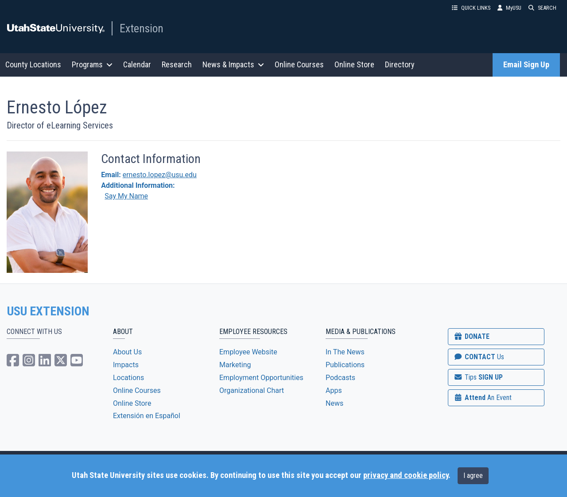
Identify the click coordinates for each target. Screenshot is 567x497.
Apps (334, 390)
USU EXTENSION (48, 311)
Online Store (354, 64)
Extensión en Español (146, 416)
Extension (141, 28)
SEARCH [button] (542, 7)
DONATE (471, 336)
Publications (345, 365)
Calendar (137, 64)
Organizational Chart (251, 390)
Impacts (126, 365)
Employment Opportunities (261, 377)
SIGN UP (478, 377)
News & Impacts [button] (233, 64)
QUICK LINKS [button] (471, 7)
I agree (473, 475)
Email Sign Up (526, 65)
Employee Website (248, 352)
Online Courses (299, 64)
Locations (128, 377)
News (334, 403)
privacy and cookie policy (405, 475)
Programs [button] (92, 64)
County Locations (33, 64)
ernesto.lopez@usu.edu (160, 175)
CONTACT (479, 357)
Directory (400, 64)
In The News (345, 352)
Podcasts (340, 377)
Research (177, 64)
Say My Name (126, 196)
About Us (127, 352)
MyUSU (509, 7)
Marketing (235, 365)
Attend (482, 397)
